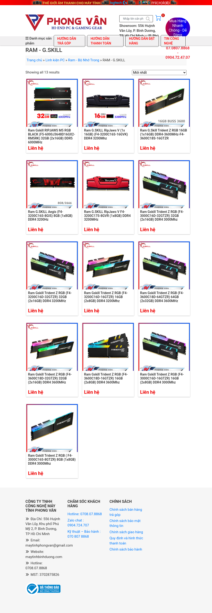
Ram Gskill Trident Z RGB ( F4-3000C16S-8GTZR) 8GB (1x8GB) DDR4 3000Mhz (52, 459)
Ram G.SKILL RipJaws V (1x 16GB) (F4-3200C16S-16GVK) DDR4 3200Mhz (106, 134)
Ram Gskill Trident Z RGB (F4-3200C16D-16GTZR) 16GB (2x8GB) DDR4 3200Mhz (106, 297)
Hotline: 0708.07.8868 (84, 514)
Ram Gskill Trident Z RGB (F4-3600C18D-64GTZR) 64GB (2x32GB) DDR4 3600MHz (162, 297)
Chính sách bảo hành (126, 549)
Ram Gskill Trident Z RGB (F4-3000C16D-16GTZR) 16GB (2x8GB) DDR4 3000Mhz (162, 378)
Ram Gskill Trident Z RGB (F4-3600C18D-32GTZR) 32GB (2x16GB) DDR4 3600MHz (50, 378)
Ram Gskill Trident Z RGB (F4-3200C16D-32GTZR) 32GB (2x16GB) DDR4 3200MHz (50, 297)
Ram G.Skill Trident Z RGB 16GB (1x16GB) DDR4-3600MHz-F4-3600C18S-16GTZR (163, 134)
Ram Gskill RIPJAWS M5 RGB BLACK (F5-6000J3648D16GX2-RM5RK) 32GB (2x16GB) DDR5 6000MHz (51, 136)
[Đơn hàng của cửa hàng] (159, 72)
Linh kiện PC (55, 60)
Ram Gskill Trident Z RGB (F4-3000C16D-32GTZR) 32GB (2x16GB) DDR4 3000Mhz (162, 216)
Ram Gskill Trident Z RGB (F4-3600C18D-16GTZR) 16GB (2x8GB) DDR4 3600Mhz (106, 378)
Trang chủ (34, 60)
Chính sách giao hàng (126, 532)
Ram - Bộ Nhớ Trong (83, 60)
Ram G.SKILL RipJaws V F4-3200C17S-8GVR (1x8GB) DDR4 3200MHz (107, 216)
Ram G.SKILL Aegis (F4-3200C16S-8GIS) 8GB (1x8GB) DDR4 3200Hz (50, 216)
